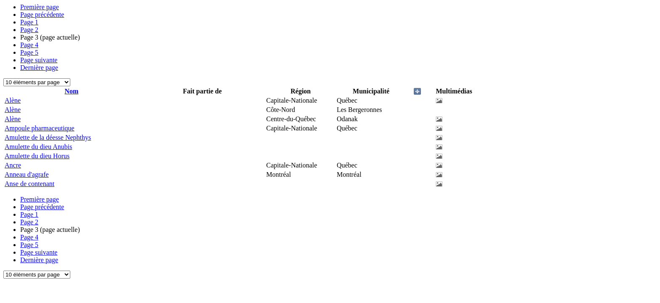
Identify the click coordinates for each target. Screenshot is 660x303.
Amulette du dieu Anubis (38, 146)
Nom (71, 91)
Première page (39, 7)
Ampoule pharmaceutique (40, 128)
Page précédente (42, 14)
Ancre (13, 165)
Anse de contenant (29, 183)
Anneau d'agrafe (27, 174)
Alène (13, 100)
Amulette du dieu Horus (37, 155)
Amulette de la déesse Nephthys (48, 137)
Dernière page (39, 67)
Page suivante (38, 60)
